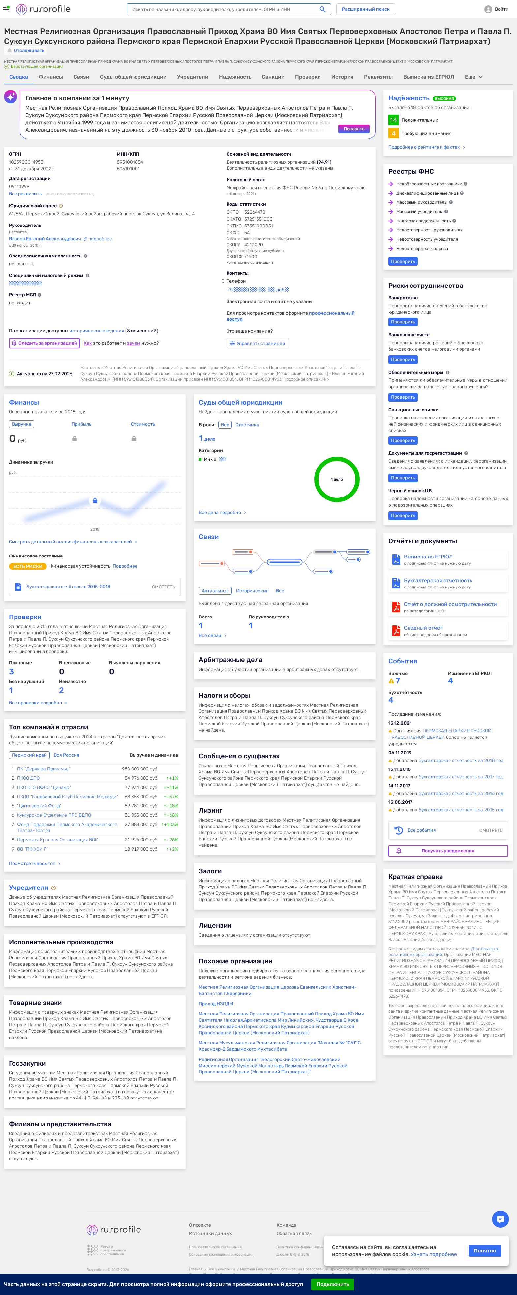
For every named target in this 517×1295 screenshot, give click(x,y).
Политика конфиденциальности (304, 1230)
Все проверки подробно (35, 702)
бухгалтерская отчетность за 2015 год (461, 809)
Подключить (333, 1284)
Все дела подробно (220, 512)
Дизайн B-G (286, 1238)
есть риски (28, 566)
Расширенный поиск (366, 9)
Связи (209, 536)
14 (393, 120)
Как (88, 343)
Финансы (24, 402)
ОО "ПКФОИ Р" (32, 849)
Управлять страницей (257, 343)
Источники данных (210, 1217)
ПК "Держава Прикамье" (43, 768)
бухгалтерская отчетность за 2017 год (461, 776)
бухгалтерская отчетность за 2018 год (461, 760)
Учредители (29, 887)
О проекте (200, 1208)
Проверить (403, 261)
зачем (133, 343)
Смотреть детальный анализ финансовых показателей (70, 541)
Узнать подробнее (434, 1254)
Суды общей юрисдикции (240, 402)
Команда (286, 1208)
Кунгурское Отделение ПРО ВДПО (54, 815)
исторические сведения (97, 330)
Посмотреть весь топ (32, 863)
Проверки (25, 616)
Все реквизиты (26, 193)
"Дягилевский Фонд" (39, 805)
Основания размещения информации (221, 1238)
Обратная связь (294, 1217)
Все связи (210, 635)
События (402, 661)
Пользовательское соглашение (215, 1230)
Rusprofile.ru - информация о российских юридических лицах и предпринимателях (43, 9)
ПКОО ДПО (28, 778)
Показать (354, 128)
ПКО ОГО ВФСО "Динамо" (44, 787)
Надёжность (409, 98)
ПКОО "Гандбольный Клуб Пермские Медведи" (67, 796)
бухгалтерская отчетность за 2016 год (461, 793)
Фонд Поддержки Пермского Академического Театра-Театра (67, 827)
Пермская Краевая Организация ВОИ (57, 839)
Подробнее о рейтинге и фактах (424, 147)
